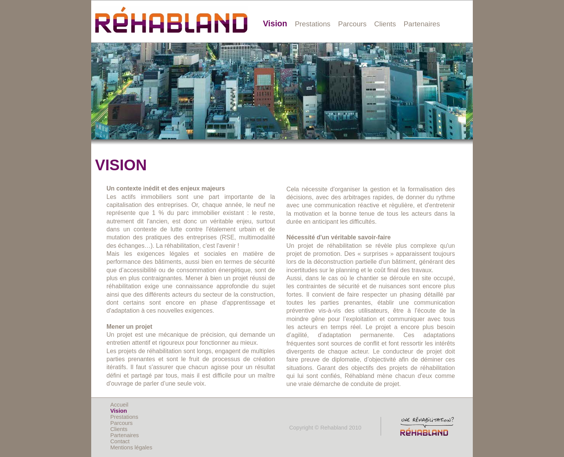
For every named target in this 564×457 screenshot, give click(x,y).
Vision (275, 23)
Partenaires (422, 24)
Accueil (119, 405)
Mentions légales (131, 447)
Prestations (312, 24)
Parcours (352, 24)
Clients (385, 24)
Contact (120, 441)
